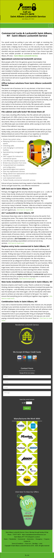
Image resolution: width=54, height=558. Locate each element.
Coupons (46, 539)
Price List (28, 543)
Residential (12, 539)
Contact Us (27, 541)
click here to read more (25, 210)
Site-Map (35, 543)
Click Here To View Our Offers (27, 492)
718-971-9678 (27, 14)
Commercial (21, 539)
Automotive (30, 539)
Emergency (39, 539)
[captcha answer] (29, 403)
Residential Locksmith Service (27, 325)
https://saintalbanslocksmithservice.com (34, 534)
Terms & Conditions (17, 543)
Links (40, 543)
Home (5, 539)
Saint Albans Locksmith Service (26, 56)
